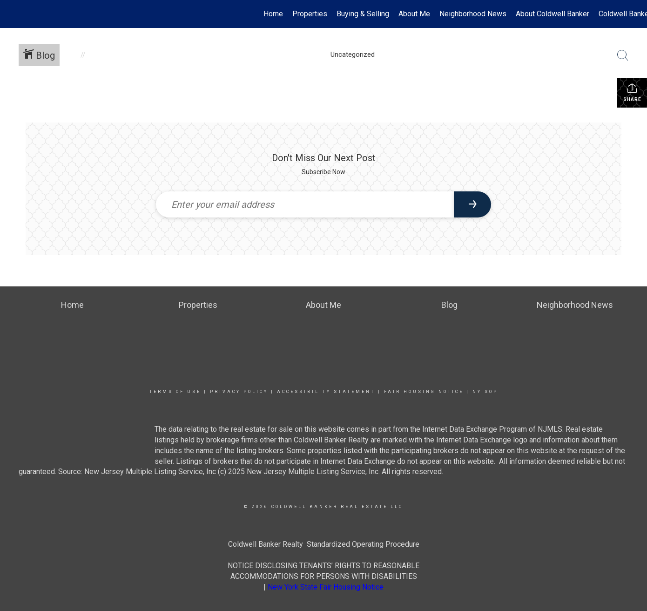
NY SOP (485, 391)
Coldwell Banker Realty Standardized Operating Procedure (323, 544)
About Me (414, 13)
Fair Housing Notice (424, 391)
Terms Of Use (175, 391)
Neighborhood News (472, 13)
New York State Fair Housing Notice (326, 587)
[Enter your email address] (305, 204)
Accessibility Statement (326, 391)
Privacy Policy (239, 391)
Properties (309, 13)
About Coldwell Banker (552, 13)
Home (273, 13)
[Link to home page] (12, 14)
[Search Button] (622, 55)
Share (632, 92)
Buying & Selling (363, 13)
